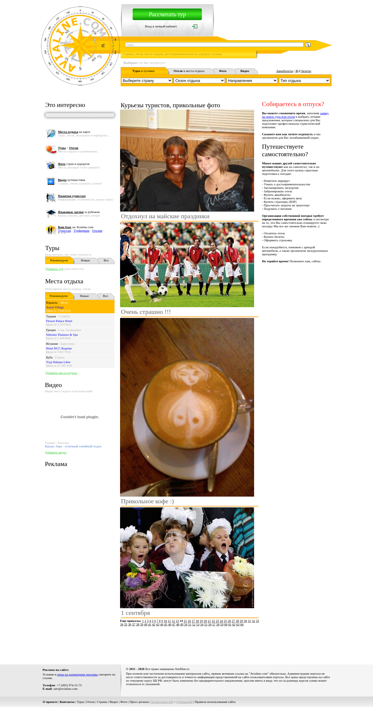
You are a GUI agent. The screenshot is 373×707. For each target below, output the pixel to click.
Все (106, 260)
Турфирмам (81, 230)
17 (193, 620)
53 (197, 624)
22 (213, 620)
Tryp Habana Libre (58, 362)
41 (149, 624)
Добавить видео (55, 452)
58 (217, 624)
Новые (85, 260)
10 (165, 620)
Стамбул (64, 316)
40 (145, 624)
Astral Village (55, 307)
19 (201, 620)
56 (209, 624)
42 (153, 624)
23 (217, 620)
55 (205, 624)
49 (181, 624)
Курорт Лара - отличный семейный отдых (73, 446)
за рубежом (79, 212)
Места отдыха (64, 281)
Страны (102, 702)
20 (205, 620)
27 (233, 620)
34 (121, 624)
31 (249, 620)
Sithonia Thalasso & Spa (62, 334)
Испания (52, 343)
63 (238, 624)
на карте (74, 131)
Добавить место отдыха (61, 372)
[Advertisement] (225, 643)
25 (225, 620)
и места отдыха (189, 71)
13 (177, 620)
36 (129, 624)
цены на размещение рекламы (77, 674)
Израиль (51, 302)
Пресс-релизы (139, 702)
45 (165, 624)
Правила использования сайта (215, 702)
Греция (51, 330)
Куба (49, 357)
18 (197, 620)
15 (185, 620)
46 (169, 624)
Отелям (97, 230)
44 (161, 624)
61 (229, 624)
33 (257, 620)
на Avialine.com (76, 227)
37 (133, 624)
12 (173, 620)
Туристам (64, 230)
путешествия (71, 180)
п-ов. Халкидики (69, 330)
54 (201, 624)
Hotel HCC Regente (59, 348)
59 (222, 624)
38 (137, 624)
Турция (51, 316)
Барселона (68, 343)
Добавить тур (54, 268)
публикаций (184, 702)
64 (241, 624)
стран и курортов (73, 164)
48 (177, 624)
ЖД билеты (303, 71)
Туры (52, 248)
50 (185, 624)
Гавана (59, 357)
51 (189, 624)
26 (229, 620)
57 (213, 624)
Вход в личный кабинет (161, 26)
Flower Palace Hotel (59, 321)
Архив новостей (162, 702)
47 (173, 624)
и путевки (143, 71)
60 (225, 624)
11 (169, 620)
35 (125, 624)
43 (157, 624)
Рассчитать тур (167, 14)
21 (209, 620)
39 (141, 624)
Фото (123, 702)
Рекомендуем (59, 260)
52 (193, 624)
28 (237, 620)
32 (253, 620)
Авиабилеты (284, 71)
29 (241, 620)
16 (189, 620)
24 (221, 620)
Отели (90, 702)
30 (245, 620)
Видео (114, 702)
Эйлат (64, 302)
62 (233, 624)
